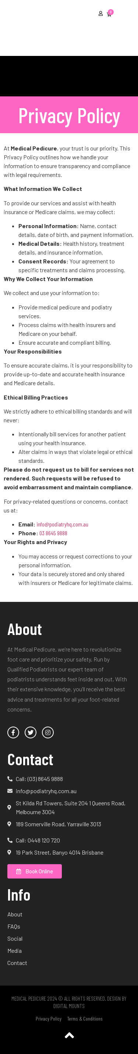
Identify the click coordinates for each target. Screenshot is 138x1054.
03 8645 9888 (53, 532)
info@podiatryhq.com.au (62, 524)
